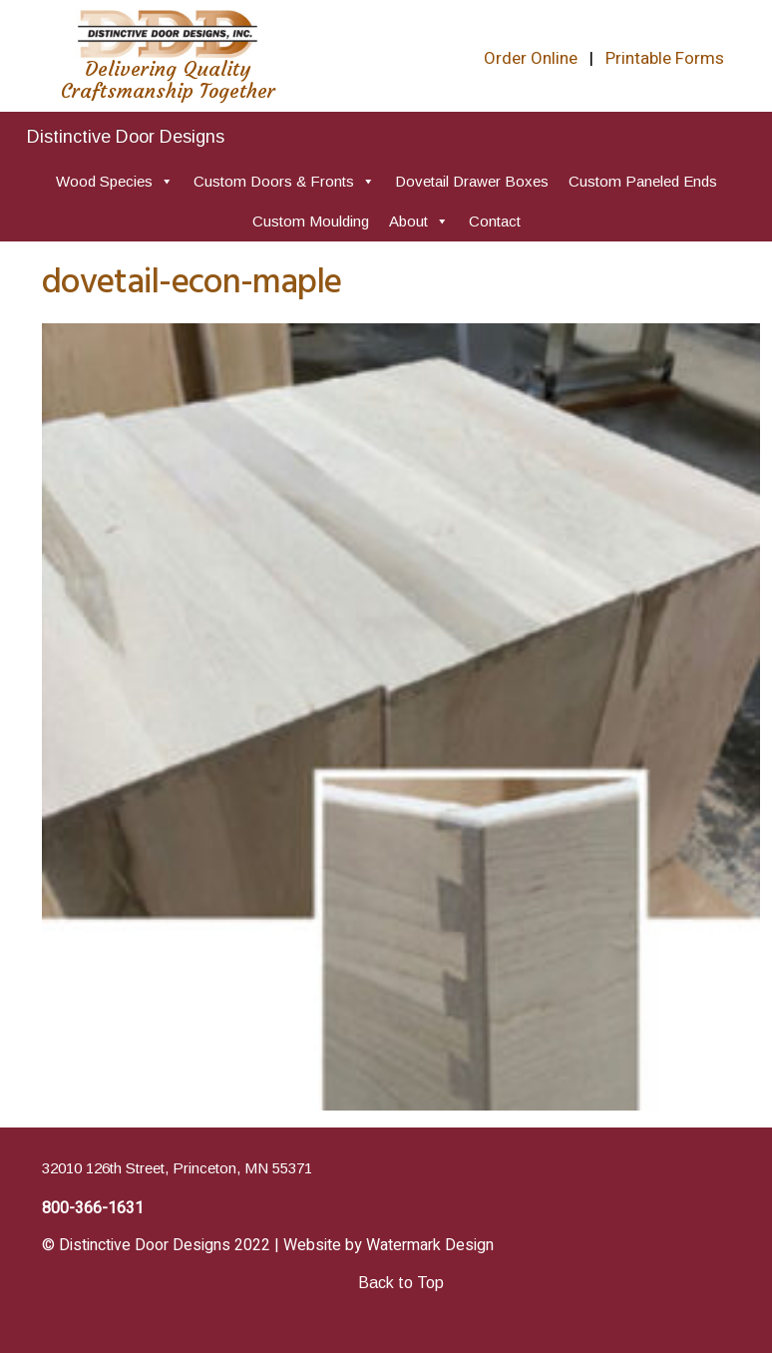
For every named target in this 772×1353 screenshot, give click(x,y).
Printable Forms (664, 58)
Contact (495, 221)
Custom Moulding (310, 221)
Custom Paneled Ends (643, 181)
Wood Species (115, 181)
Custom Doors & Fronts (284, 181)
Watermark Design (430, 1245)
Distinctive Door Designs (125, 137)
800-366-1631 (93, 1208)
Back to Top (401, 1282)
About (419, 221)
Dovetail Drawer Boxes (472, 181)
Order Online (531, 58)
